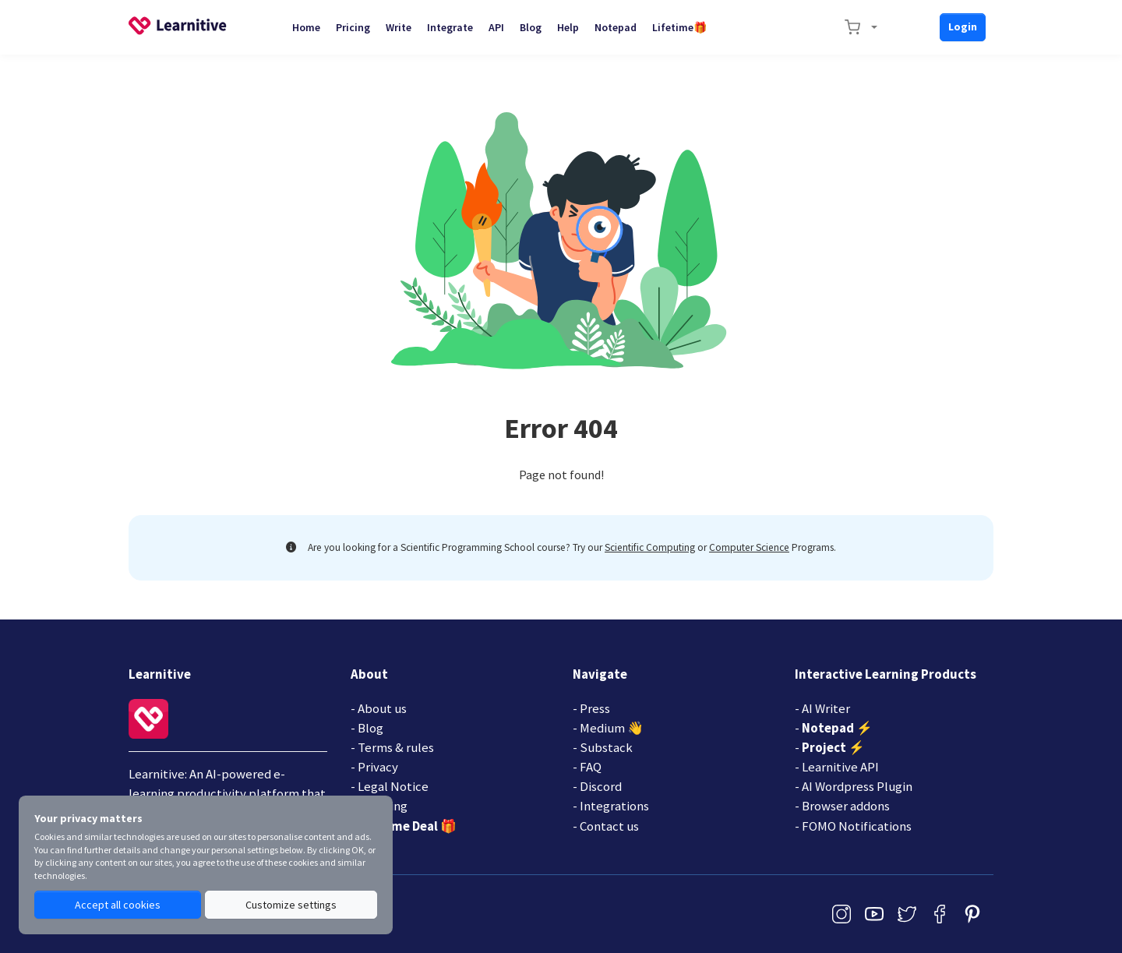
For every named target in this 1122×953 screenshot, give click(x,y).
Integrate (450, 27)
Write (398, 27)
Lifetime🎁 (679, 27)
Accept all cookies (118, 905)
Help (568, 27)
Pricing (353, 27)
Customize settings (291, 905)
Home (306, 27)
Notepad (616, 27)
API (496, 27)
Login (962, 26)
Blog (531, 27)
